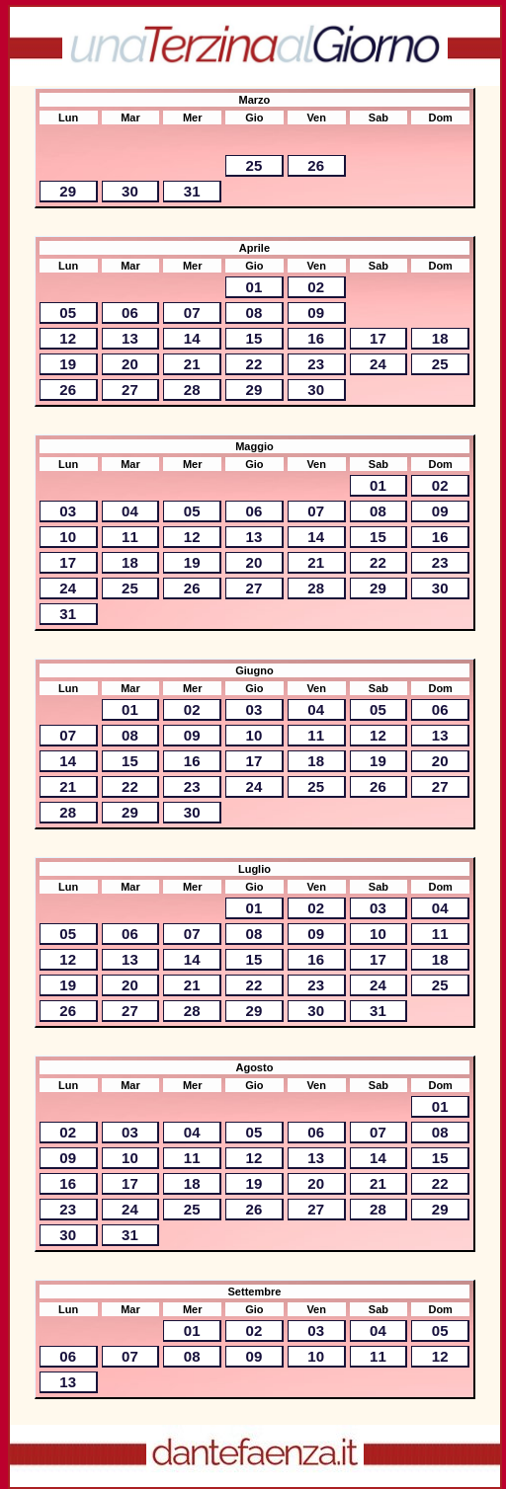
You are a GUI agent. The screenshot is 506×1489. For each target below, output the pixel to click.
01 (254, 286)
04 (130, 511)
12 (67, 338)
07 (192, 312)
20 (130, 363)
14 (192, 338)
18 (440, 338)
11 (130, 536)
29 (67, 191)
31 (192, 191)
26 (315, 165)
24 (378, 363)
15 (254, 338)
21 (192, 363)
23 (315, 363)
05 (67, 312)
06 (130, 312)
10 (67, 536)
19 (67, 363)
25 (254, 165)
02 (315, 286)
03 (67, 511)
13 (130, 338)
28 (192, 389)
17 (378, 338)
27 (130, 389)
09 (315, 312)
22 (254, 363)
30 (130, 191)
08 (254, 312)
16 (315, 338)
